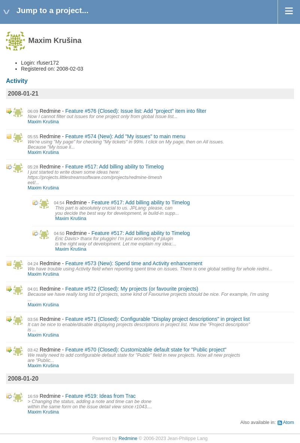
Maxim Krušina (43, 121)
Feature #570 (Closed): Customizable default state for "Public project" (145, 350)
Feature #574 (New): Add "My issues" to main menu (125, 136)
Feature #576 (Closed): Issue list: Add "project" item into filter (135, 111)
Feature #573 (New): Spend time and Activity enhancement (133, 263)
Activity (17, 81)
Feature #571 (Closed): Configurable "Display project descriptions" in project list (157, 319)
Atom (288, 422)
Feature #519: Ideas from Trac (100, 396)
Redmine (128, 438)
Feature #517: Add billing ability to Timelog (114, 167)
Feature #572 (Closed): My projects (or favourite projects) (131, 289)
